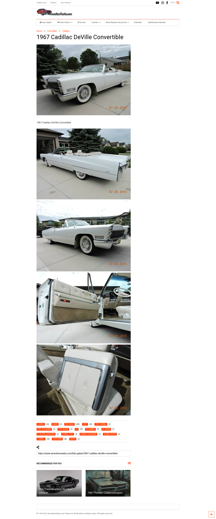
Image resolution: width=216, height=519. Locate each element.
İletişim (53, 3)
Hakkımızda (41, 3)
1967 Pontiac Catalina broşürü (105, 492)
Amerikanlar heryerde (117, 22)
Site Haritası (66, 3)
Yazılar (95, 22)
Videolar (138, 22)
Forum (82, 22)
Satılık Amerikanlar (157, 22)
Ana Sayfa (45, 22)
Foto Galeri (64, 22)
